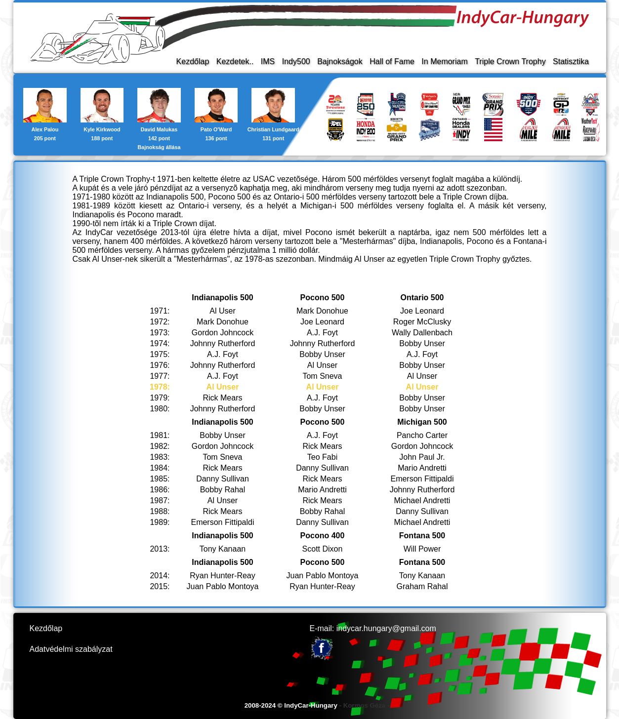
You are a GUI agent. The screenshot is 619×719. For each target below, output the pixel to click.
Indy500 (296, 61)
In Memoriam (444, 61)
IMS (267, 61)
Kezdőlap (192, 61)
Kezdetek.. (234, 61)
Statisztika (571, 61)
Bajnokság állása (158, 147)
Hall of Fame (392, 61)
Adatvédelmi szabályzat (71, 649)
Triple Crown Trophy (510, 61)
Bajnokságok (340, 61)
